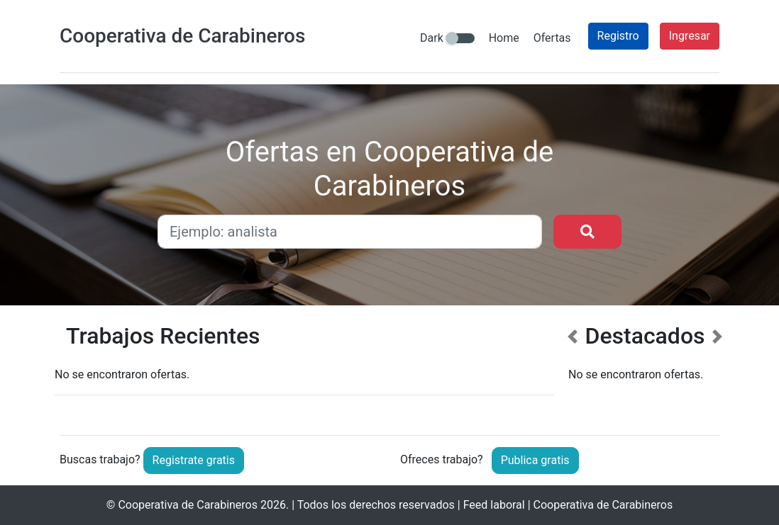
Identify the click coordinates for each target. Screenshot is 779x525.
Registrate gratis (194, 460)
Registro (618, 36)
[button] (572, 368)
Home (504, 38)
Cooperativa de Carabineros (188, 505)
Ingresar (689, 36)
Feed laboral (494, 505)
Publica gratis (535, 460)
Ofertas (552, 38)
